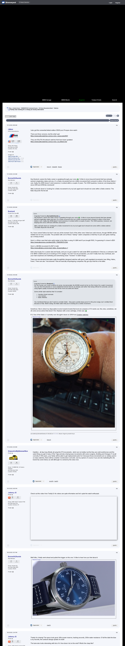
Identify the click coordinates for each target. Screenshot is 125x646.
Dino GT (49, 166)
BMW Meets (65, 100)
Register (117, 3)
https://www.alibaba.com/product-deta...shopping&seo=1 (49, 248)
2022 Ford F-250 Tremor (14, 161)
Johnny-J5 (12, 493)
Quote (114, 167)
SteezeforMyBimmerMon (18, 451)
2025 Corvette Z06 (13, 156)
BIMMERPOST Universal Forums (29, 108)
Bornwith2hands (14, 178)
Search (114, 100)
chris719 (51, 481)
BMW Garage (46, 100)
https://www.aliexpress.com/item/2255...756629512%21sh (49, 242)
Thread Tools (113, 120)
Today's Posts (96, 100)
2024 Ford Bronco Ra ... (14, 158)
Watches (56, 108)
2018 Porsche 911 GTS (14, 159)
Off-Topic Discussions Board (46, 108)
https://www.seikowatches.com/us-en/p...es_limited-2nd (49, 141)
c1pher (10, 129)
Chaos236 (54, 166)
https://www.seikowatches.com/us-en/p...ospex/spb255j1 (49, 136)
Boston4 (11, 211)
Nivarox (60, 166)
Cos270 (56, 481)
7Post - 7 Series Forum (14, 108)
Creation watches (82, 315)
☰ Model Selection (24, 2)
